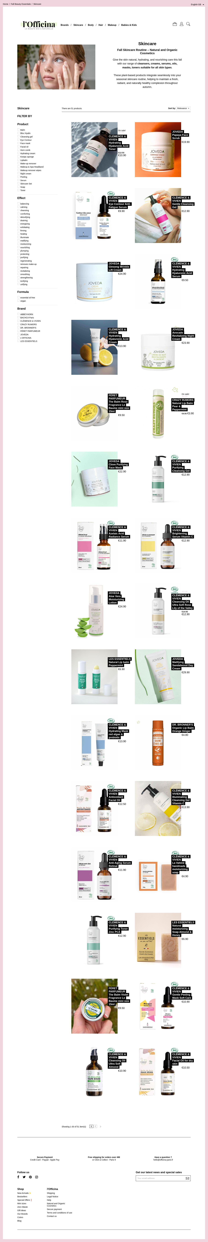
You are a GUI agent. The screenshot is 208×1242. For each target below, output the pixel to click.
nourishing (25, 247)
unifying (23, 284)
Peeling (23, 177)
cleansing (24, 210)
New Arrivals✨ (24, 1193)
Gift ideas (21, 1210)
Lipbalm (23, 160)
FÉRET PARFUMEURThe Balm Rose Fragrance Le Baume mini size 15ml (106, 403)
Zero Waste (22, 1207)
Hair (101, 25)
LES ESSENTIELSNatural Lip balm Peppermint (107, 662)
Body (91, 25)
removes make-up (28, 264)
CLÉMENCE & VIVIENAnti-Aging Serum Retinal (107, 861)
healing (23, 234)
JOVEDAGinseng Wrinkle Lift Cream (106, 266)
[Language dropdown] (198, 4)
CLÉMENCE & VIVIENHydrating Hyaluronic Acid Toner (106, 143)
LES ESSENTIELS (28, 341)
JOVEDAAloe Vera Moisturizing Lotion (103, 598)
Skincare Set (26, 184)
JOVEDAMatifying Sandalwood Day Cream (169, 664)
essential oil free (27, 297)
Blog (19, 1221)
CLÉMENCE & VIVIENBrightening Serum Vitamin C (169, 532)
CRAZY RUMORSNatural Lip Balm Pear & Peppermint (170, 405)
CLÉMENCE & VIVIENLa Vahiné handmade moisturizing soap (168, 864)
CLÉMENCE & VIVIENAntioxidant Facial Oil (104, 795)
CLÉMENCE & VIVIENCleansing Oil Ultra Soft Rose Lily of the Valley (169, 602)
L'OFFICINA (25, 338)
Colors (20, 1217)
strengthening (26, 277)
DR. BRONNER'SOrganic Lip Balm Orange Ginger (170, 728)
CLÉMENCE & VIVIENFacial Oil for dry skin (169, 1059)
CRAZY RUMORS (28, 324)
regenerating (26, 261)
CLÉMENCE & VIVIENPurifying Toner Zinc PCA (105, 927)
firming (23, 230)
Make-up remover (28, 163)
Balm (22, 130)
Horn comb (25, 150)
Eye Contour (26, 140)
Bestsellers (22, 1196)
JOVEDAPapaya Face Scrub (167, 135)
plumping (24, 251)
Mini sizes (21, 1203)
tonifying (24, 281)
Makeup (112, 25)
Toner (22, 190)
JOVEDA (24, 334)
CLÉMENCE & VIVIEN (30, 321)
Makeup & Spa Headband (31, 167)
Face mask (25, 143)
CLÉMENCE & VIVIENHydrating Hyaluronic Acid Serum (169, 270)
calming (23, 207)
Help (49, 1200)
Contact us (52, 1216)
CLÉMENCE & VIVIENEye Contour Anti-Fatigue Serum (107, 202)
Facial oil (24, 147)
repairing (24, 267)
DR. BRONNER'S (28, 328)
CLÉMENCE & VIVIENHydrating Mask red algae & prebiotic (105, 731)
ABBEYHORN (26, 314)
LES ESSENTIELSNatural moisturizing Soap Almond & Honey (170, 929)
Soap (22, 187)
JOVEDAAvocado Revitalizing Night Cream (170, 334)
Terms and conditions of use (59, 1213)
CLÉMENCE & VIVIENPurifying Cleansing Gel (168, 466)
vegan (23, 301)
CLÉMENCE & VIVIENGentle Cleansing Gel (170, 202)
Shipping (51, 1193)
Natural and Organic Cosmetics (56, 1204)
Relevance (183, 108)
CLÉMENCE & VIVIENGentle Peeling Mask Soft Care (168, 993)
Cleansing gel (26, 137)
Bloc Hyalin (25, 133)
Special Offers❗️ (24, 1200)
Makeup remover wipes (30, 170)
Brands (65, 25)
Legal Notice (52, 1196)
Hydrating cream (27, 153)
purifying (24, 257)
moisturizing (25, 244)
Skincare (78, 25)
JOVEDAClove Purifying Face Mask (105, 464)
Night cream (25, 173)
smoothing (25, 274)
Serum (23, 180)
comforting (25, 214)
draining (24, 220)
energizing (25, 224)
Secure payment (54, 1209)
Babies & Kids (129, 25)
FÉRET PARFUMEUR (30, 331)
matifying (24, 241)
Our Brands (22, 1214)
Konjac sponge (27, 157)
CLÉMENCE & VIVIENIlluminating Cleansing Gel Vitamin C (168, 797)
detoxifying (25, 217)
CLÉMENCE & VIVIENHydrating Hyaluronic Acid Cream (106, 336)
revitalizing (25, 271)
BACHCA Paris (27, 318)
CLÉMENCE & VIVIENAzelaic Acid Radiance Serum (106, 532)
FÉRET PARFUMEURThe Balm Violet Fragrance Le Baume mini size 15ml (106, 996)
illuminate (24, 237)
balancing (24, 204)
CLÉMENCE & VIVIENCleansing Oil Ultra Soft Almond (104, 1060)
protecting (24, 254)
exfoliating (24, 227)
